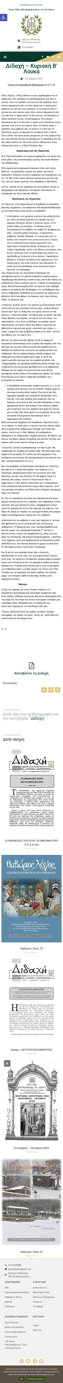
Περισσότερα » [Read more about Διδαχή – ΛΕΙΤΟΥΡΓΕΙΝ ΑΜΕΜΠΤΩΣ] (31, 1054)
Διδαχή (37, 718)
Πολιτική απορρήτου (35, 1379)
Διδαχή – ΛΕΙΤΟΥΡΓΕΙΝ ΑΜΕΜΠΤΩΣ (31, 1049)
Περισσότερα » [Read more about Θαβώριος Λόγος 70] (31, 952)
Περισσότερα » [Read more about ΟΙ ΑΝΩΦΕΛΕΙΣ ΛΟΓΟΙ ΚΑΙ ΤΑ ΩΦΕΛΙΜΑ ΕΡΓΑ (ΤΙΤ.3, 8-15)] (31, 848)
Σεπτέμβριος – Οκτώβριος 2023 (31, 1148)
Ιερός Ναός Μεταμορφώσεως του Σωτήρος (31, 9)
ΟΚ (21, 1379)
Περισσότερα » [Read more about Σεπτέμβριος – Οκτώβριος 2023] (31, 1152)
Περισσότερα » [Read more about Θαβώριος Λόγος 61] (31, 1256)
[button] (3, 17)
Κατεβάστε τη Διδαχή (31, 673)
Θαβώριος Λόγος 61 (31, 1251)
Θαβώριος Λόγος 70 (31, 948)
